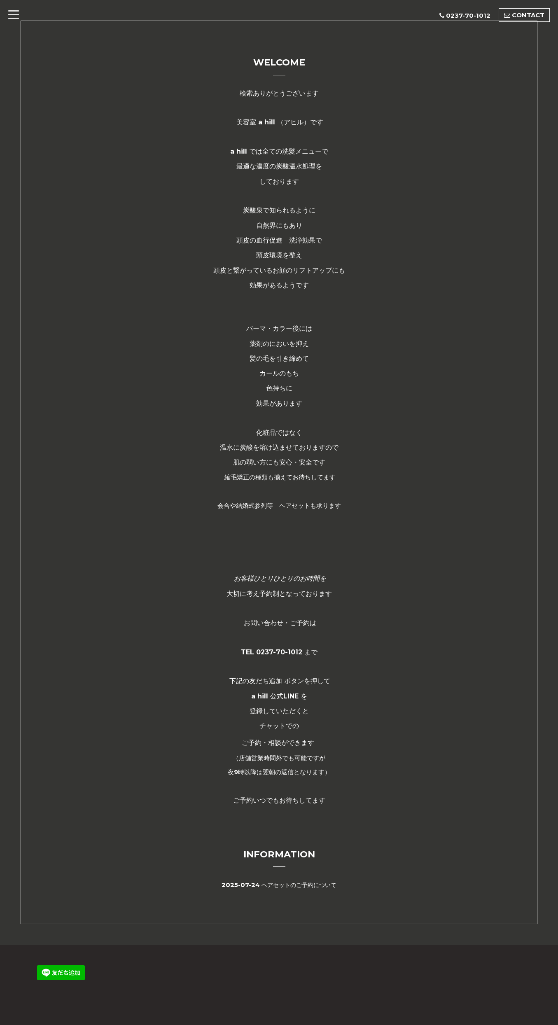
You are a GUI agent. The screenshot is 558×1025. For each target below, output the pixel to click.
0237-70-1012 (468, 15)
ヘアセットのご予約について (299, 885)
